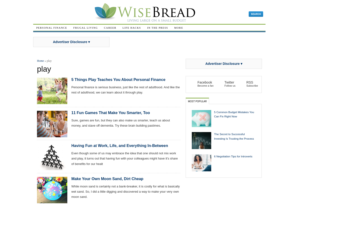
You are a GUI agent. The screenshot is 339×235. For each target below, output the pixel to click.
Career (110, 27)
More (178, 27)
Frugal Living (85, 27)
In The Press (157, 27)
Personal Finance (51, 27)
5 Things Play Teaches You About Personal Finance (118, 79)
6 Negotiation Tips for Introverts (233, 156)
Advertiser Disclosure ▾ (71, 42)
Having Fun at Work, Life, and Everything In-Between (119, 145)
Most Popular (197, 101)
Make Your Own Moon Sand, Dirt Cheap (107, 179)
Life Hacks (132, 27)
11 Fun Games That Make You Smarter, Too (110, 113)
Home (40, 60)
